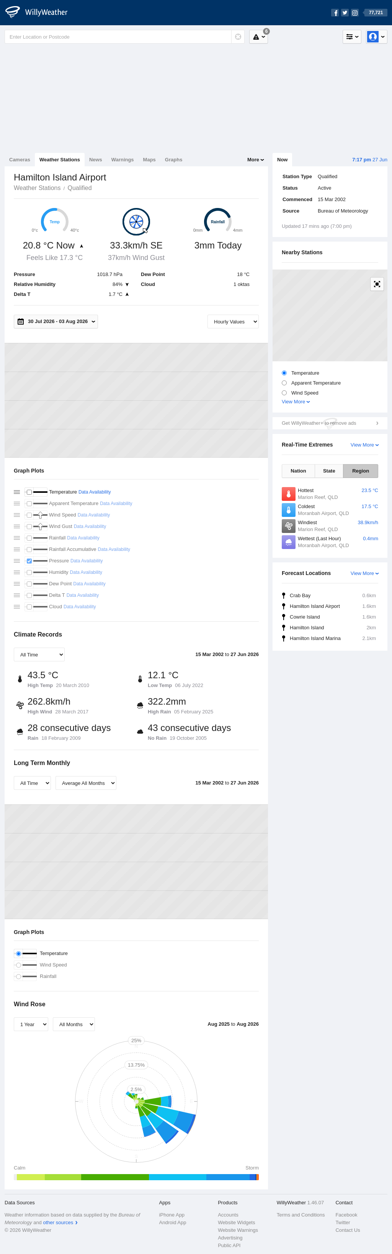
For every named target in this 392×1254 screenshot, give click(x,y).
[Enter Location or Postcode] (125, 37)
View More (293, 401)
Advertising (230, 1238)
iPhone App (172, 1215)
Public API (229, 1245)
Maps (149, 159)
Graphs (174, 159)
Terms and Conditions (301, 1215)
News (95, 159)
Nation (298, 471)
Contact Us (347, 1230)
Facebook (346, 1215)
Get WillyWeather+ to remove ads (319, 423)
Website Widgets (236, 1222)
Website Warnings (238, 1230)
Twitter (342, 1222)
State (329, 471)
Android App (172, 1222)
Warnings (122, 159)
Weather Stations (59, 159)
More (253, 159)
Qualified (79, 188)
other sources (58, 1222)
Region (360, 471)
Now (282, 159)
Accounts (228, 1215)
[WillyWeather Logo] (41, 13)
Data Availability (94, 492)
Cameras (19, 159)
